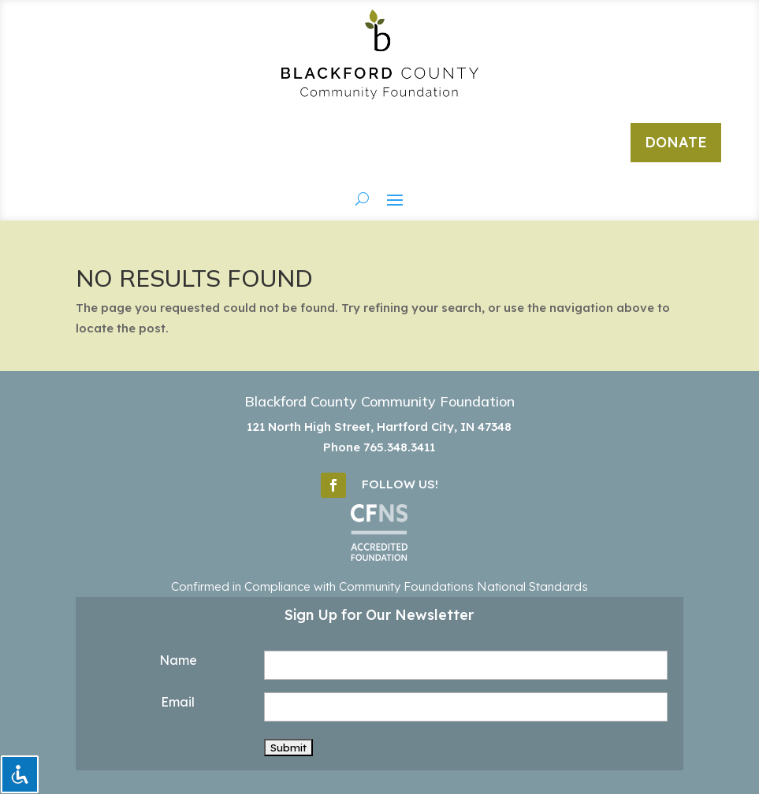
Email (178, 702)
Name (178, 660)
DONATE (676, 142)
